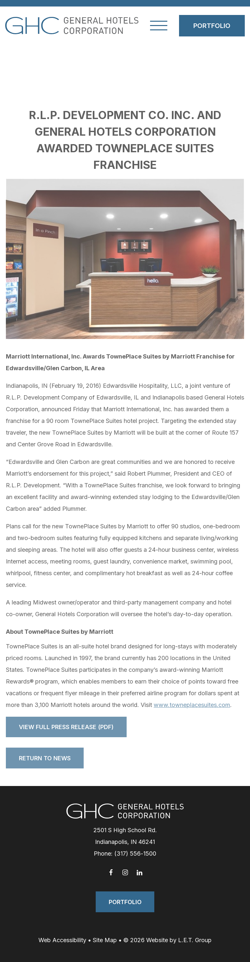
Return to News (45, 758)
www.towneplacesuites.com (192, 704)
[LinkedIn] (139, 872)
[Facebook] (111, 872)
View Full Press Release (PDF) (66, 727)
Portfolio (211, 26)
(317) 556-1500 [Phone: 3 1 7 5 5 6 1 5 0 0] (135, 853)
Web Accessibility (62, 940)
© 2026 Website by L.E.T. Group (167, 940)
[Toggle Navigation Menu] (159, 25)
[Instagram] (125, 872)
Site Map (105, 940)
